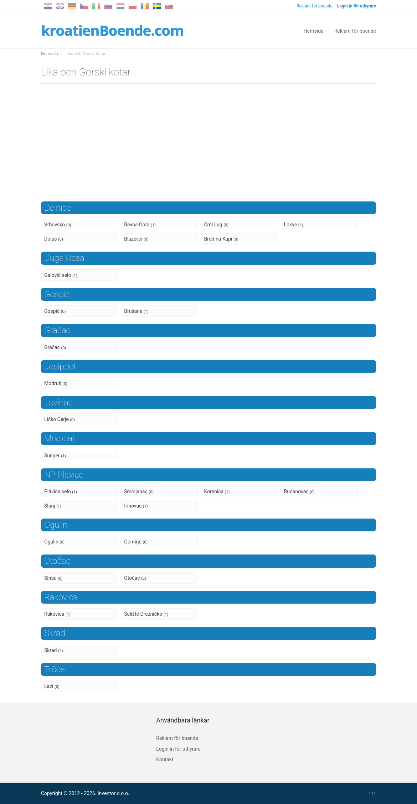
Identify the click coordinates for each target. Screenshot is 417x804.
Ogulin (54, 542)
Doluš (53, 239)
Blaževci (136, 239)
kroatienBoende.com (112, 30)
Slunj (52, 506)
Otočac (135, 578)
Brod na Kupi (221, 239)
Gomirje (136, 542)
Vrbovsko (57, 224)
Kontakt (164, 759)
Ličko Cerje (59, 419)
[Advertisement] (208, 144)
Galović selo (60, 275)
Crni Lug (216, 224)
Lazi (52, 686)
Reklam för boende (315, 6)
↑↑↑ (372, 793)
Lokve (293, 224)
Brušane (136, 311)
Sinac (53, 578)
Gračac (55, 347)
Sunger (55, 455)
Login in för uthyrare (178, 749)
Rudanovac (299, 491)
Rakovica (57, 614)
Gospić (55, 311)
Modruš (55, 383)
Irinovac (136, 506)
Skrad (53, 650)
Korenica (217, 491)
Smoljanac (139, 491)
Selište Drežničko (146, 614)
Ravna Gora (140, 224)
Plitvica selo (60, 491)
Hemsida (314, 30)
